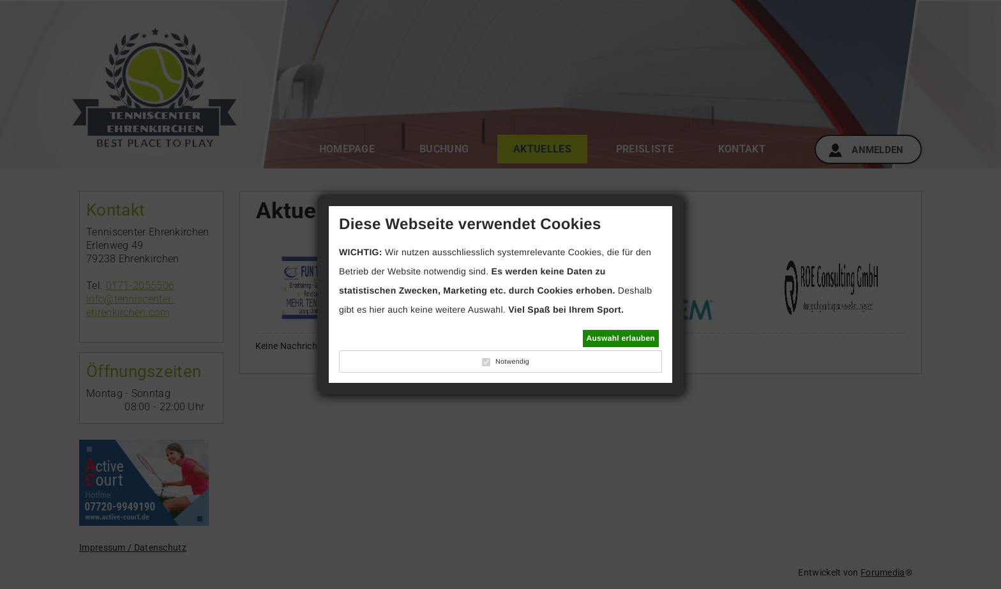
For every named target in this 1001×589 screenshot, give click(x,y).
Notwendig (512, 362)
